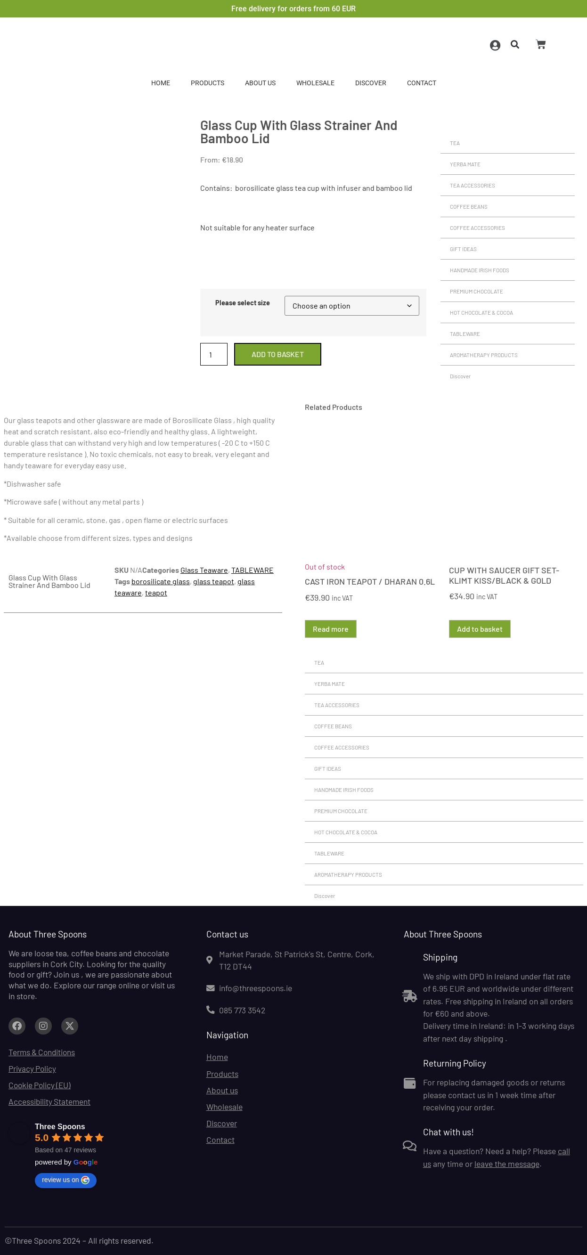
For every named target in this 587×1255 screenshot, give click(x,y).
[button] (513, 45)
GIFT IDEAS (463, 248)
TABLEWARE (465, 333)
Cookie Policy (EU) (40, 1085)
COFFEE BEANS (469, 206)
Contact (421, 83)
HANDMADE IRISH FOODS (479, 270)
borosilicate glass (160, 581)
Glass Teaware (204, 569)
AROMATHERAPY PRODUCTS (484, 354)
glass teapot (213, 581)
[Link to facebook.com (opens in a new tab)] (16, 1026)
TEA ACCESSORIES (472, 185)
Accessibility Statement (50, 1102)
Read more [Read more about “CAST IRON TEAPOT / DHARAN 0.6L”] (331, 628)
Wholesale (315, 83)
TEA (455, 142)
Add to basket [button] (480, 628)
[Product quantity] (214, 354)
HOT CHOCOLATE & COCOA (481, 312)
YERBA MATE (465, 164)
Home (160, 83)
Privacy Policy (32, 1069)
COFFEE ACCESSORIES (477, 227)
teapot (156, 592)
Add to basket (278, 354)
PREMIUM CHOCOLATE (476, 291)
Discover (370, 83)
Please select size (242, 303)
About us (260, 83)
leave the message (506, 1163)
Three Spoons (60, 1127)
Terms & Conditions (43, 1052)
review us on (66, 1180)
